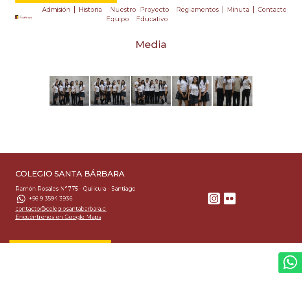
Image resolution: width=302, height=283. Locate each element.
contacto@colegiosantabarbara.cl (61, 208)
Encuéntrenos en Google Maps (58, 217)
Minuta (238, 9)
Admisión (56, 9)
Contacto (272, 9)
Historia (90, 9)
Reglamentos (197, 9)
